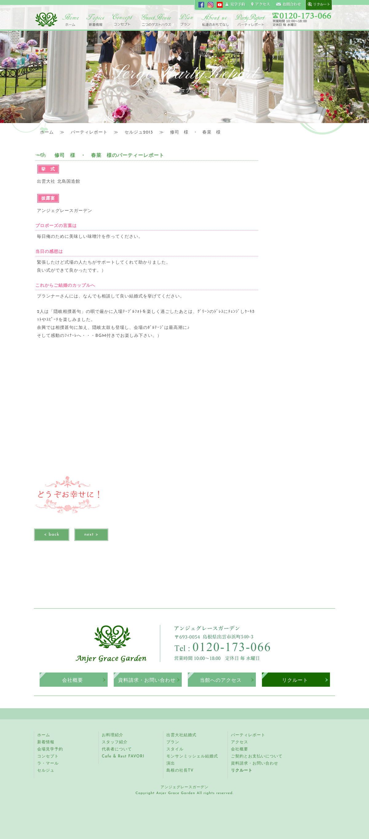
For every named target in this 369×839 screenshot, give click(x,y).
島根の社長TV (180, 771)
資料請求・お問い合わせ (147, 680)
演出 (170, 763)
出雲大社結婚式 (181, 735)
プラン (172, 742)
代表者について (117, 749)
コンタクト (288, 4)
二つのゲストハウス (156, 20)
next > (91, 534)
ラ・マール (48, 763)
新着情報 (45, 742)
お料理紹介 (112, 735)
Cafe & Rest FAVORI (123, 756)
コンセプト (123, 20)
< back (51, 534)
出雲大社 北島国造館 (58, 181)
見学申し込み (235, 4)
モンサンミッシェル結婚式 (192, 756)
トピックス (95, 20)
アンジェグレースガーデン (46, 19)
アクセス (239, 742)
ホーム (70, 20)
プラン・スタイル (186, 20)
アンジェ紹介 (215, 20)
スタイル (175, 749)
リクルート (295, 680)
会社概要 (72, 680)
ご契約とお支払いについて (257, 756)
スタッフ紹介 (115, 742)
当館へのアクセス (221, 680)
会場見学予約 (50, 749)
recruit (317, 4)
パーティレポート (250, 20)
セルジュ (45, 771)
